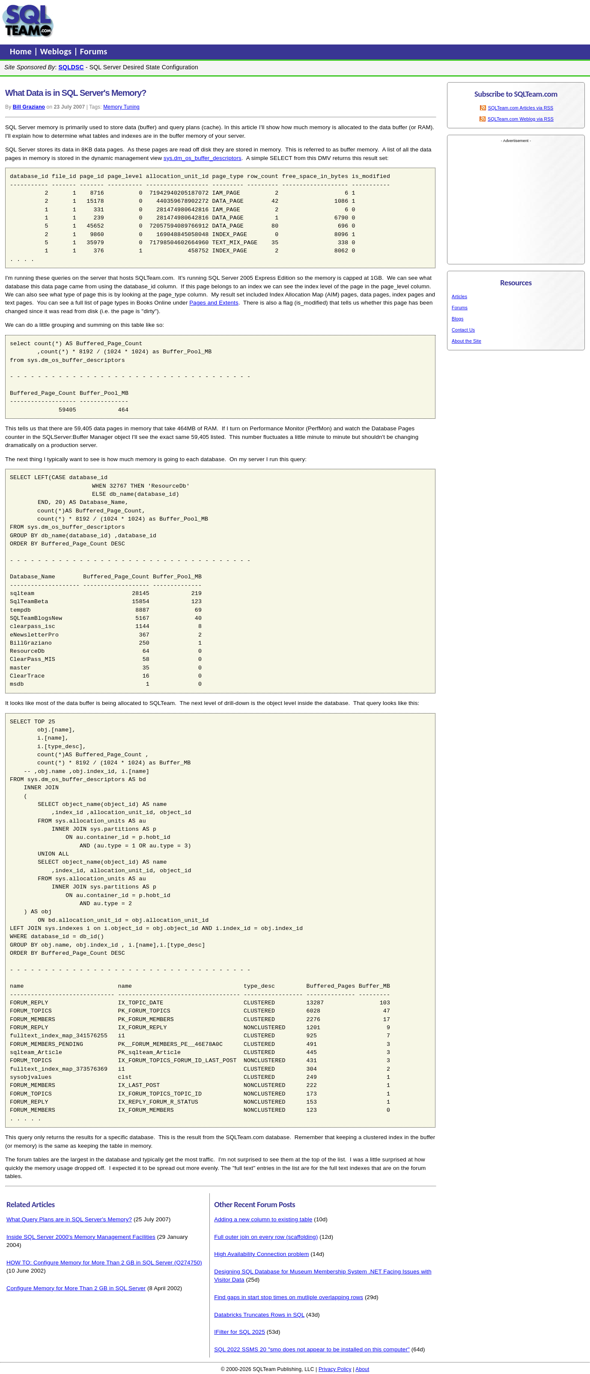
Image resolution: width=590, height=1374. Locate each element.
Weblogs (57, 51)
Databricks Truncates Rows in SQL (259, 1315)
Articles (459, 296)
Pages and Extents (213, 302)
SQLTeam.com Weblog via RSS (521, 118)
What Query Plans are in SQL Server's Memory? (69, 1219)
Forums (93, 51)
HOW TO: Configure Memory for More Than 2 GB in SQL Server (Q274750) (104, 1262)
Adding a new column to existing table (263, 1219)
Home (22, 51)
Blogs (457, 318)
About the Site (466, 341)
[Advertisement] (219, 21)
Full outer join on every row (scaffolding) (266, 1237)
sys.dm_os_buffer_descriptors (202, 158)
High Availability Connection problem (261, 1254)
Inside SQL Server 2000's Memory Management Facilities (80, 1237)
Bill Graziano (29, 107)
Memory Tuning (121, 107)
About (362, 1369)
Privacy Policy (335, 1369)
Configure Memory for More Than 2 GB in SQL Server (76, 1288)
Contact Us (463, 329)
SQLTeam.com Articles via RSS (521, 107)
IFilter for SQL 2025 (239, 1332)
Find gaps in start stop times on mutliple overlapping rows (288, 1297)
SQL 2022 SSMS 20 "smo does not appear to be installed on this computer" (312, 1349)
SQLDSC (71, 67)
